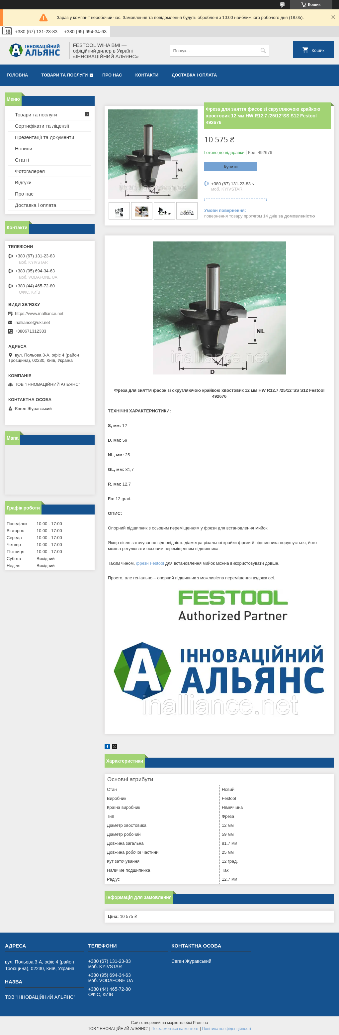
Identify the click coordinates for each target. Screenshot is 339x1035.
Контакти (147, 75)
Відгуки (23, 182)
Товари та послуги (64, 75)
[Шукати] (263, 51)
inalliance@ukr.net (32, 322)
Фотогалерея (30, 171)
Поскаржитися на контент (175, 1028)
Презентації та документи (44, 137)
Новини (23, 148)
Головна (17, 75)
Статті (22, 160)
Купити (231, 166)
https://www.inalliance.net (39, 313)
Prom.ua (200, 1022)
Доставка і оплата (194, 75)
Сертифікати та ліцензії (42, 126)
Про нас (112, 75)
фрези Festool (150, 563)
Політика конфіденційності (226, 1028)
